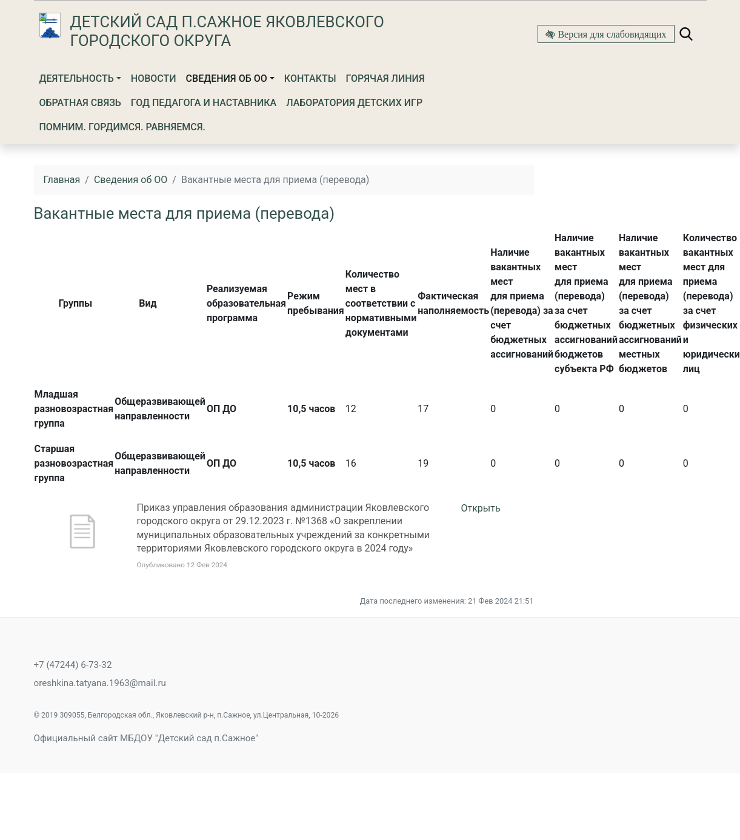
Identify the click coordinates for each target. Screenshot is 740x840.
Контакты (310, 78)
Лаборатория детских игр (354, 102)
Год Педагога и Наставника (203, 102)
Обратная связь (80, 102)
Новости (153, 78)
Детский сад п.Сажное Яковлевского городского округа (227, 31)
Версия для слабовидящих (610, 34)
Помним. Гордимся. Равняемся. (122, 127)
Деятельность (76, 78)
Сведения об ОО (226, 78)
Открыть (481, 508)
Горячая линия (385, 78)
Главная (62, 179)
